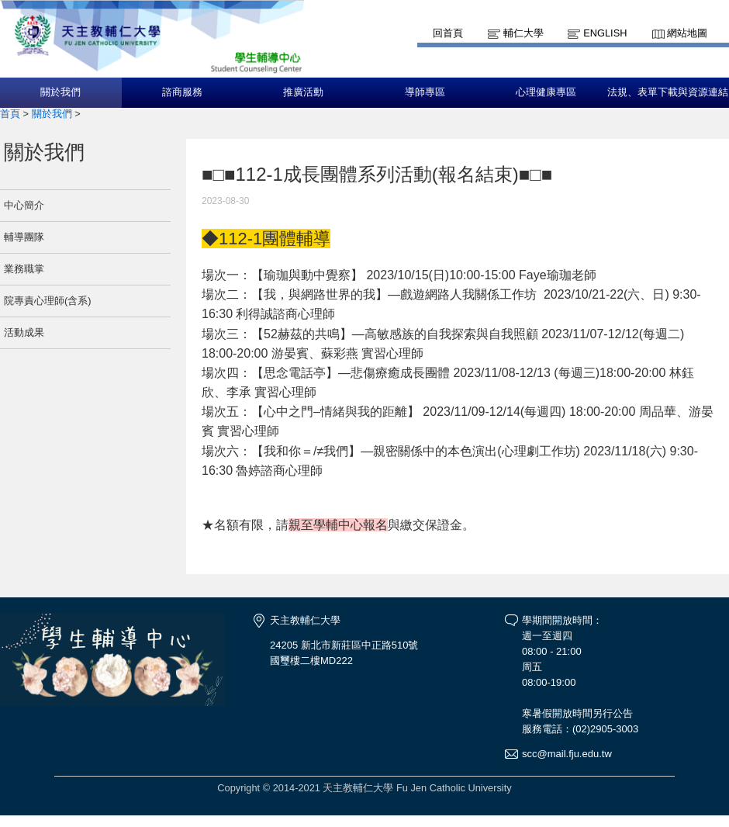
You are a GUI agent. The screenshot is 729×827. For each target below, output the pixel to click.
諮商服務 (182, 92)
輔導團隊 (24, 237)
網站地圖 (687, 33)
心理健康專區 (546, 92)
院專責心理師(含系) (48, 300)
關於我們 (60, 92)
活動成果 (24, 332)
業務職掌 (24, 269)
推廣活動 (303, 92)
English (605, 33)
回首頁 (448, 33)
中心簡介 (24, 205)
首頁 (10, 113)
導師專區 (425, 92)
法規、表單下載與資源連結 (667, 92)
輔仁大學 (523, 33)
